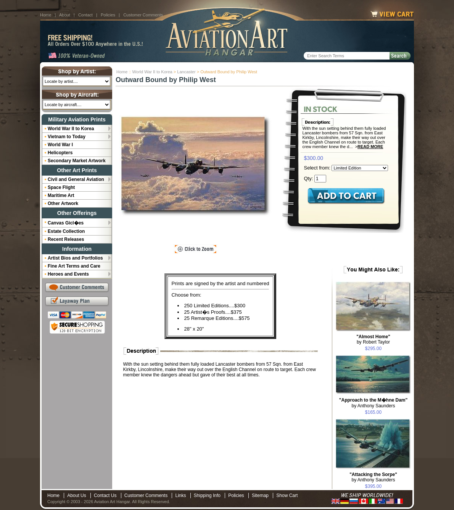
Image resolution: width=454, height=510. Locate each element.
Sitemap (260, 495)
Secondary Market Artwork (77, 160)
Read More (370, 146)
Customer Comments (143, 15)
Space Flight (61, 187)
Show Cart (287, 495)
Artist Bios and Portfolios (75, 258)
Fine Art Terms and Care (74, 266)
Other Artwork (63, 203)
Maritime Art (61, 195)
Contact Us (105, 495)
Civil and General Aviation (76, 179)
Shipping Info (207, 495)
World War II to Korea (152, 71)
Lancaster (186, 71)
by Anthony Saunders (373, 402)
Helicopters (60, 152)
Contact (85, 15)
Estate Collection (66, 231)
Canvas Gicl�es (66, 223)
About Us (76, 495)
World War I (60, 144)
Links (180, 495)
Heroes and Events (68, 274)
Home (45, 15)
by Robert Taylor (373, 339)
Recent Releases (66, 239)
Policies (108, 15)
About (64, 15)
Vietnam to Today (66, 136)
